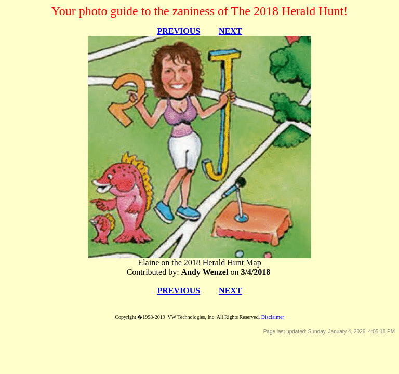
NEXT (230, 30)
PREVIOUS (178, 30)
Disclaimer (272, 317)
